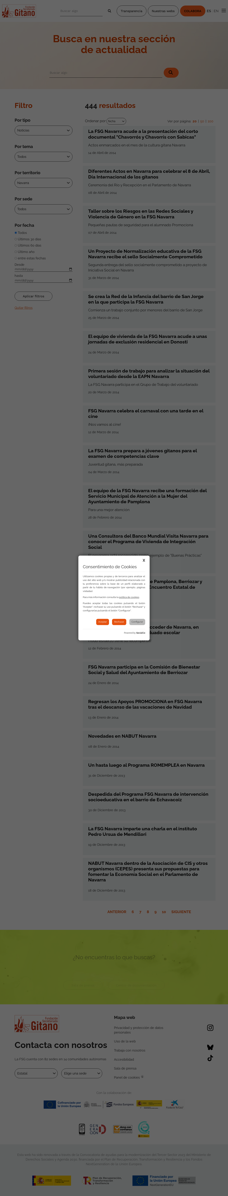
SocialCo (140, 633)
